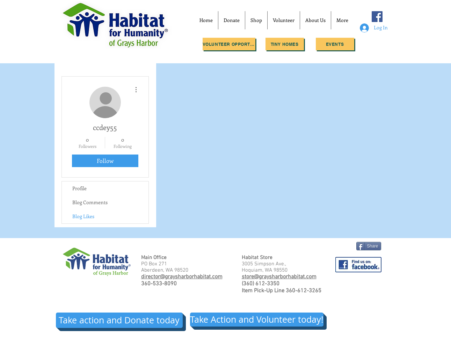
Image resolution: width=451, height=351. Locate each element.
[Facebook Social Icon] (377, 16)
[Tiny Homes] (284, 44)
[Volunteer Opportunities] (229, 44)
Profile (79, 188)
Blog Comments (90, 202)
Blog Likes (83, 216)
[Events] (335, 44)
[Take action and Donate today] (119, 320)
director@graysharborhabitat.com (182, 276)
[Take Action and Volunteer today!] (256, 320)
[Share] (368, 246)
